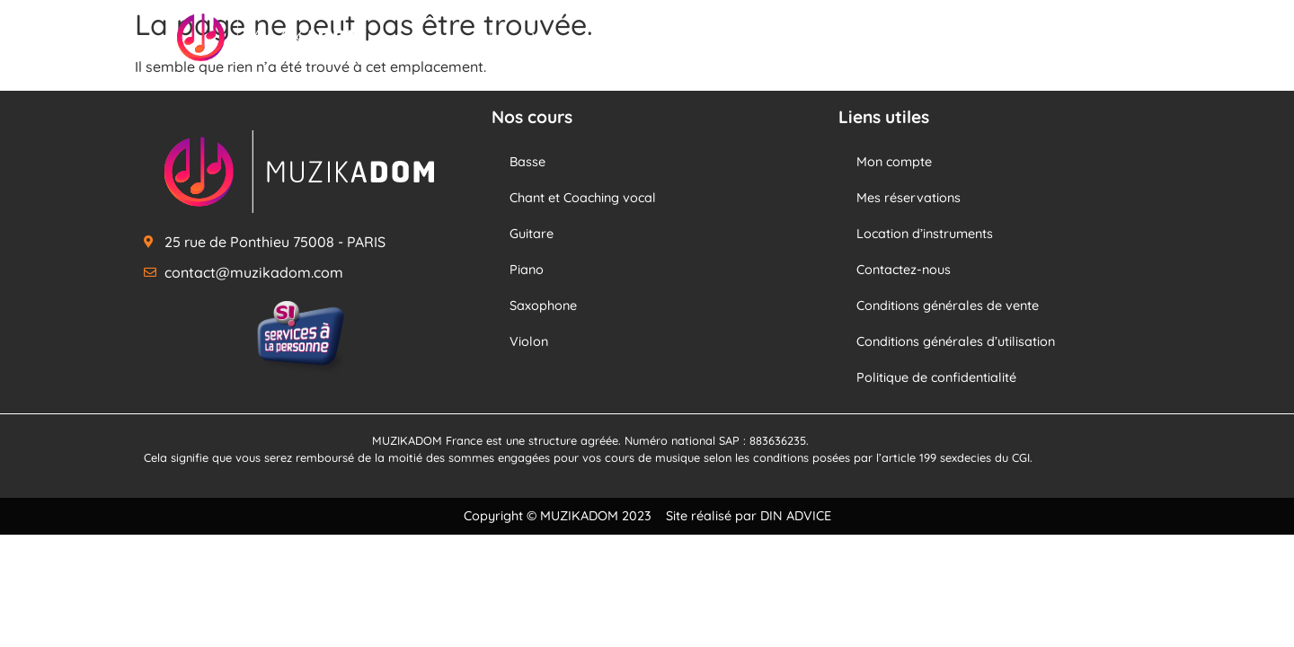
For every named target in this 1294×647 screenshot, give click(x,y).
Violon (529, 341)
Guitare (532, 234)
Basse (527, 162)
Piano (527, 269)
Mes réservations (908, 198)
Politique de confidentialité (936, 377)
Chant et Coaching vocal (583, 198)
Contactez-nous (903, 269)
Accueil (472, 38)
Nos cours (573, 38)
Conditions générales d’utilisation (955, 341)
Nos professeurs (707, 38)
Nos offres (833, 38)
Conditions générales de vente (947, 305)
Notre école (943, 38)
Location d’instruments (924, 234)
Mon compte (894, 162)
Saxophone (543, 305)
